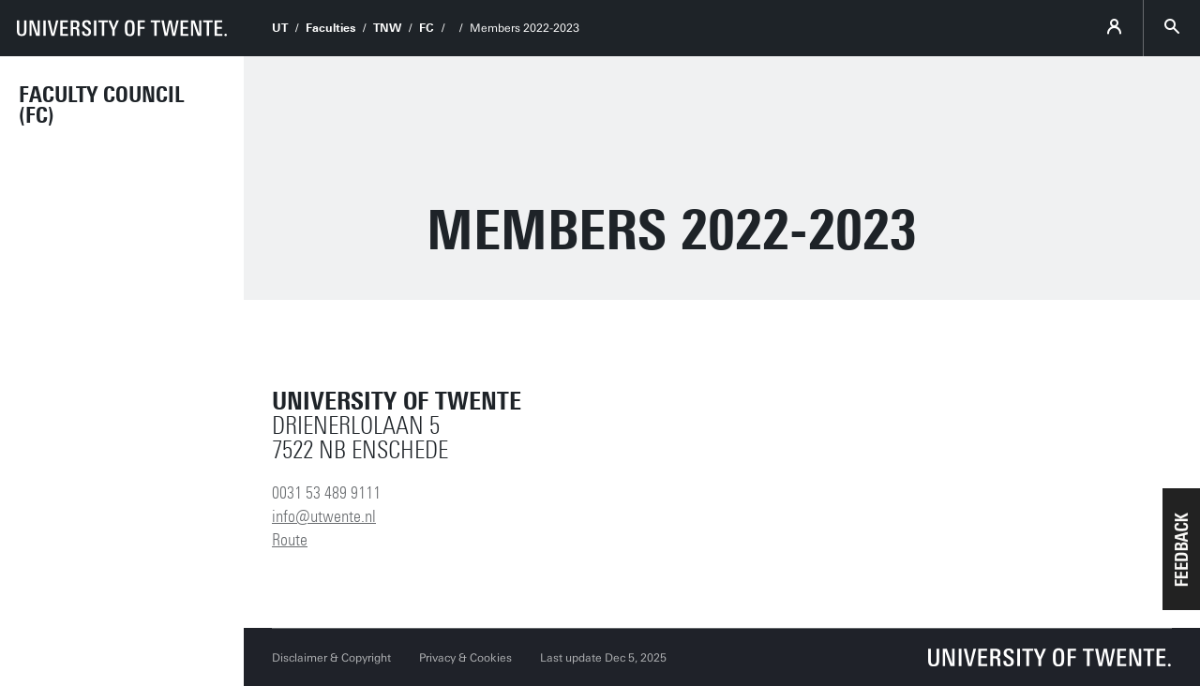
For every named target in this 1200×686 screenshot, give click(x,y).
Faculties (330, 28)
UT (280, 28)
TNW (387, 28)
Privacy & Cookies (465, 657)
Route (290, 539)
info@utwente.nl (324, 516)
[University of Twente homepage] (122, 28)
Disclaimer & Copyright (331, 657)
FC (426, 28)
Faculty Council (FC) (102, 105)
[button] (1181, 549)
